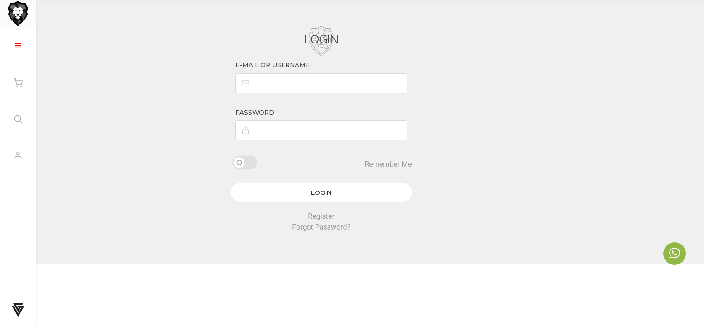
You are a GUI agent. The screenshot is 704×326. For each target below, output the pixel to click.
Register (370, 214)
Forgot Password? (370, 225)
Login (370, 190)
